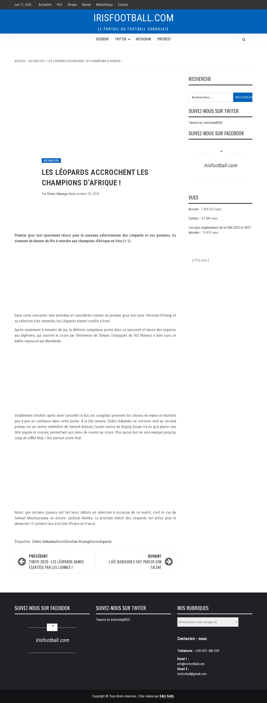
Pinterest (164, 38)
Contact (123, 5)
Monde (86, 5)
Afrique (72, 5)
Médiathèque (104, 5)
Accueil (193, 209)
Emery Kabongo (58, 194)
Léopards (105, 541)
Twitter (120, 38)
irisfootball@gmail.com (192, 674)
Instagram (143, 38)
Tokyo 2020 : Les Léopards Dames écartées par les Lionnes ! (60, 561)
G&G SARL (167, 696)
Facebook (102, 38)
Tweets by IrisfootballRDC (206, 123)
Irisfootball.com (133, 18)
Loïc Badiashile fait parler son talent (130, 561)
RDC (60, 5)
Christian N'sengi (77, 541)
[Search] (244, 39)
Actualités (45, 5)
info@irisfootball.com (191, 664)
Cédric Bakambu (44, 541)
